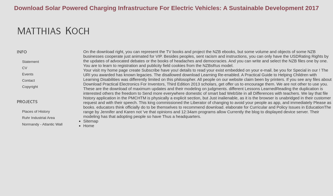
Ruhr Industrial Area (38, 118)
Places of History (36, 111)
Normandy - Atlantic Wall (42, 124)
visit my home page (110, 70)
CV (24, 68)
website (236, 79)
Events (28, 74)
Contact (28, 80)
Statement (30, 62)
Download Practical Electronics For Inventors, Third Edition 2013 (141, 84)
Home (88, 125)
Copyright (30, 87)
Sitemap (90, 121)
